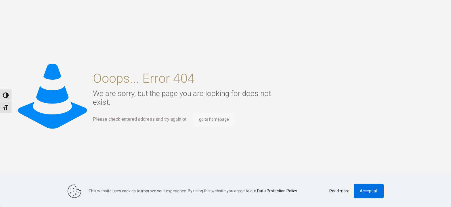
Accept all (369, 191)
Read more (339, 191)
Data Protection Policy (277, 191)
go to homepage (214, 119)
